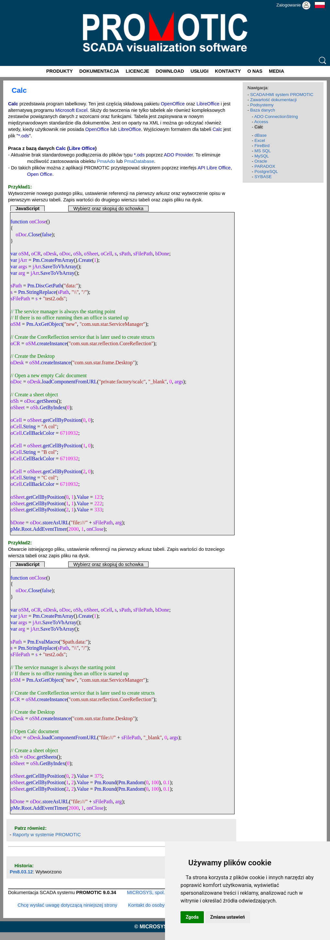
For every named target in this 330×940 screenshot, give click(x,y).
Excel (259, 140)
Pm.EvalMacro (43, 642)
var (13, 253)
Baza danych (262, 110)
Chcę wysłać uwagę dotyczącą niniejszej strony (67, 905)
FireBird (262, 145)
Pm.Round (105, 782)
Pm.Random (131, 782)
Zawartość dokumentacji (273, 99)
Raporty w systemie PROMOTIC (47, 834)
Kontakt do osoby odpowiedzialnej (164, 905)
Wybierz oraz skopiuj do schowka (108, 208)
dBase (260, 135)
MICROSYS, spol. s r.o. (151, 892)
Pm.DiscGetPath (45, 285)
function (19, 221)
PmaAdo (106, 161)
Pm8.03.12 (21, 871)
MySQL (261, 156)
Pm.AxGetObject (44, 324)
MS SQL (262, 150)
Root (26, 529)
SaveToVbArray (59, 266)
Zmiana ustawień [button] (227, 917)
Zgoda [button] (192, 917)
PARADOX (264, 166)
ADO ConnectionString (276, 116)
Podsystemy (262, 104)
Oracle (260, 161)
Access (261, 121)
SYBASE (262, 176)
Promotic (11, 2)
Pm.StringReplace (37, 292)
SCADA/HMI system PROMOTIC (282, 94)
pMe (15, 529)
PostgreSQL (266, 171)
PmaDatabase (139, 161)
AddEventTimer (49, 529)
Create (85, 260)
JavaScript (27, 208)
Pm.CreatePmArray (53, 260)
